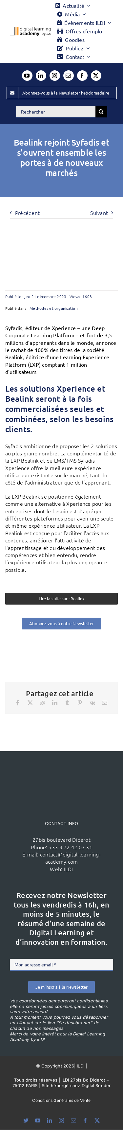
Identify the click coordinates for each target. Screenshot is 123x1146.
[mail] (68, 75)
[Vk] (92, 702)
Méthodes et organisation (54, 308)
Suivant (99, 212)
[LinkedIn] (55, 702)
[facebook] (82, 75)
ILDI (68, 869)
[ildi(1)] (61, 763)
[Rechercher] (55, 111)
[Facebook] (18, 702)
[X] (30, 702)
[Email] (105, 702)
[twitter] (96, 75)
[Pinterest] (80, 702)
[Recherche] (101, 111)
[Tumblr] (67, 702)
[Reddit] (42, 702)
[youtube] (27, 75)
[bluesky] (26, 1120)
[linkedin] (41, 75)
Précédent (27, 212)
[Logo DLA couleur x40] (30, 29)
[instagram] (55, 75)
